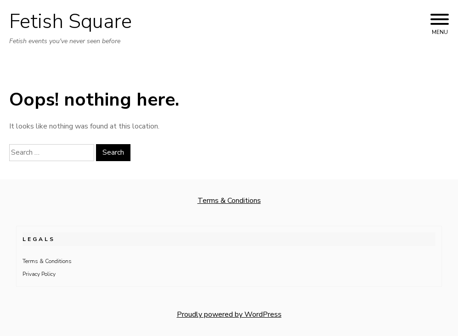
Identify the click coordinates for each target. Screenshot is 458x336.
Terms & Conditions (229, 201)
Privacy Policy (39, 274)
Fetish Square (70, 21)
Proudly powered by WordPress (229, 314)
